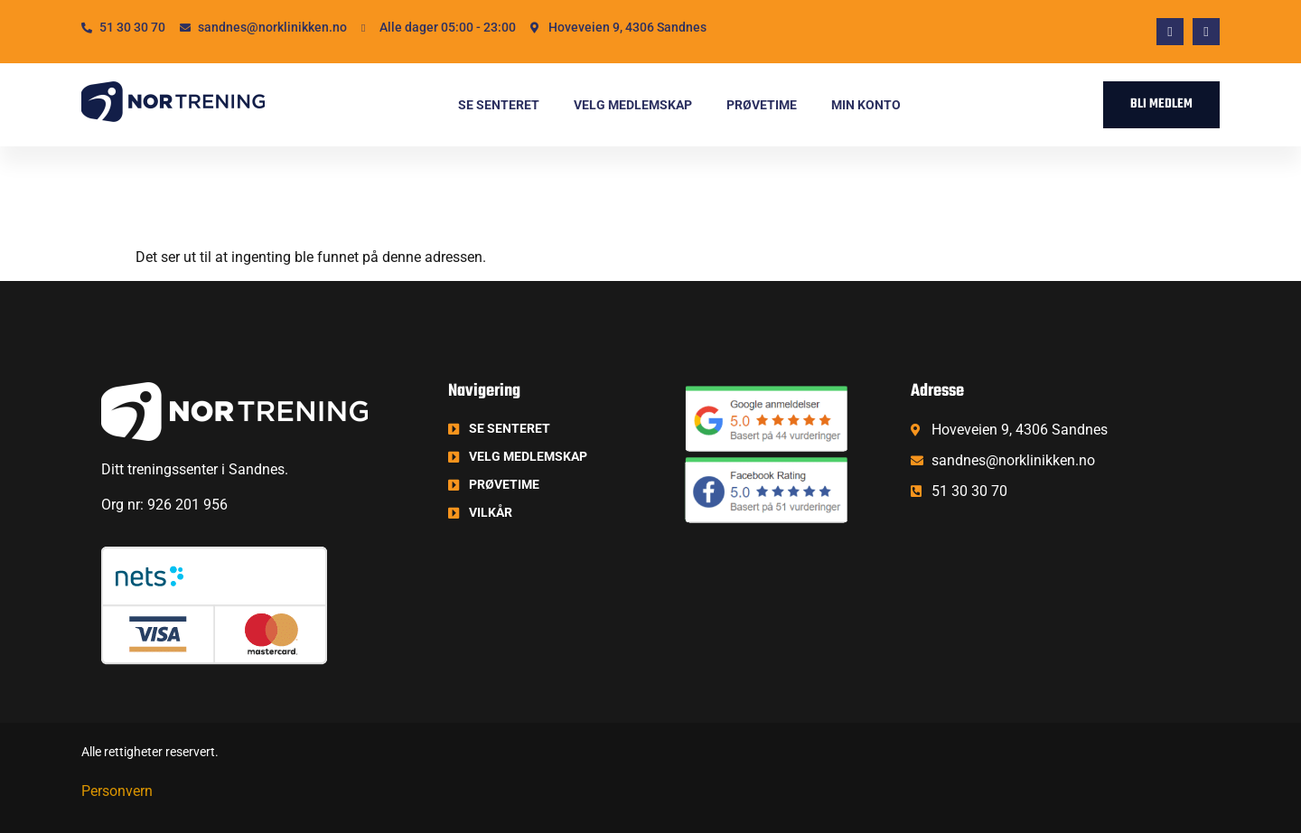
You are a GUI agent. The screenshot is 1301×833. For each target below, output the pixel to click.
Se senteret (498, 105)
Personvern (117, 791)
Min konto (866, 105)
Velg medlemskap (633, 105)
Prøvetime (761, 105)
